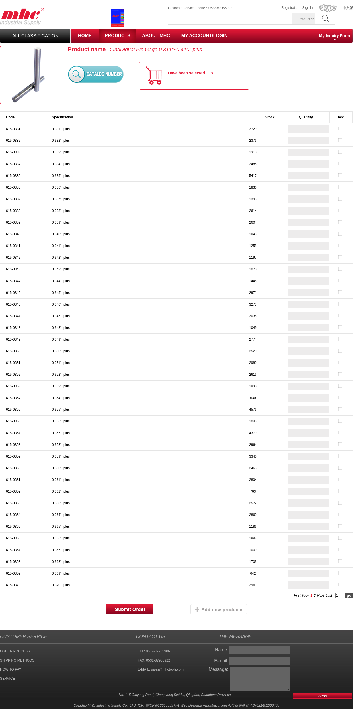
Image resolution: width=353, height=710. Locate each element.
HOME (85, 35)
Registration (290, 8)
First (297, 596)
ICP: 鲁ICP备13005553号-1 (159, 705)
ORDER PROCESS (15, 651)
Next (320, 596)
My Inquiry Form (334, 35)
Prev (305, 596)
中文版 (348, 8)
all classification (35, 35)
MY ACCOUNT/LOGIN (204, 35)
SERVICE (7, 679)
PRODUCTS (117, 35)
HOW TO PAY (10, 669)
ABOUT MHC (156, 35)
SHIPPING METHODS (17, 660)
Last (329, 596)
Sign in (307, 8)
